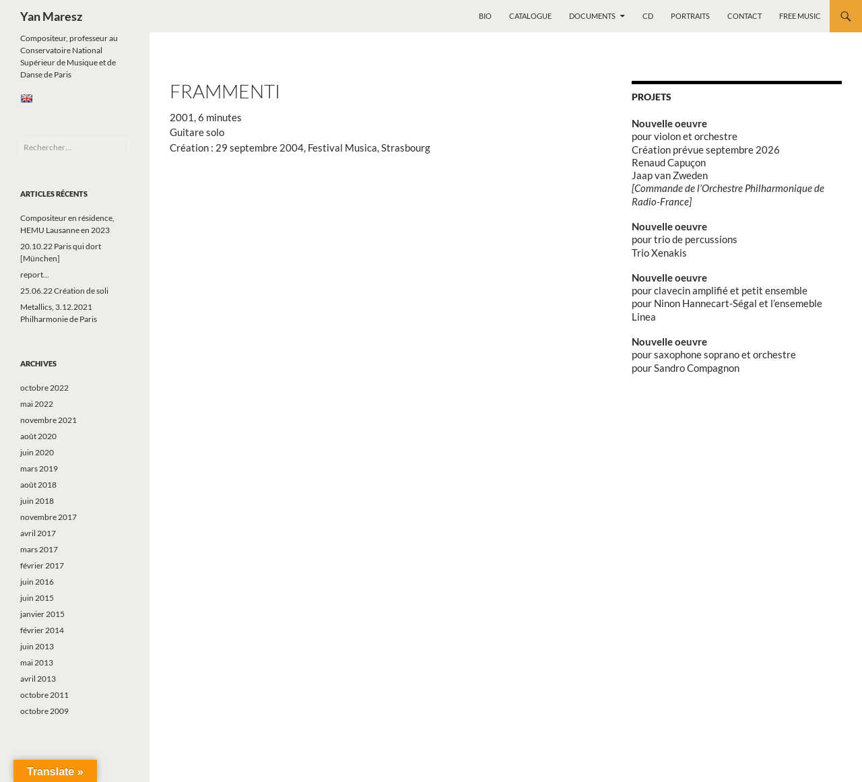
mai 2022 (36, 404)
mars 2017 (39, 549)
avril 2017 (38, 533)
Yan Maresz (51, 16)
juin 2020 (37, 452)
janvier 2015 (42, 614)
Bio (485, 15)
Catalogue (530, 15)
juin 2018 (37, 501)
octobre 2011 (44, 695)
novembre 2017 (48, 517)
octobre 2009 (44, 711)
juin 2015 (37, 598)
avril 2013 (38, 679)
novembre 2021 (48, 420)
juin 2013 (37, 646)
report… (34, 274)
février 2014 (42, 630)
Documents (592, 15)
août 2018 (38, 485)
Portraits (690, 15)
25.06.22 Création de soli (64, 291)
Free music (800, 15)
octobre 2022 (44, 388)
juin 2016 (37, 582)
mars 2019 (39, 468)
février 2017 (42, 565)
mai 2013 (36, 662)
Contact (744, 15)
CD (647, 15)
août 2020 (38, 436)
